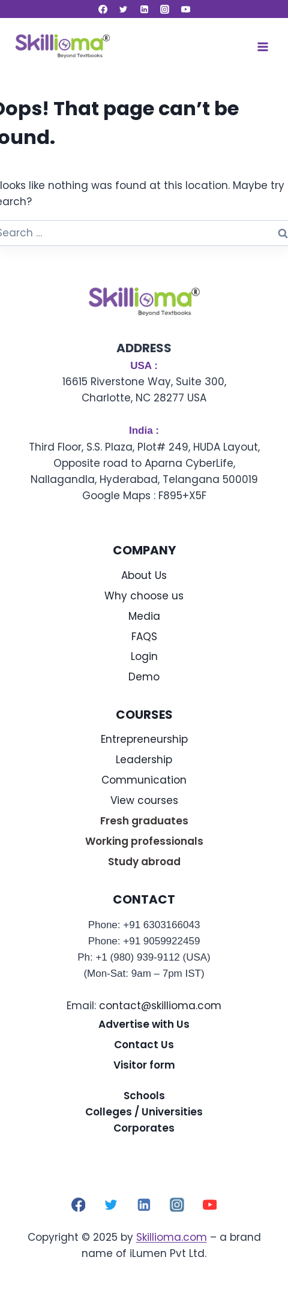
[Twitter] (124, 9)
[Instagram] (165, 9)
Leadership (144, 759)
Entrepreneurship (144, 739)
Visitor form (144, 1065)
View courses (144, 800)
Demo (144, 677)
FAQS (144, 636)
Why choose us (144, 596)
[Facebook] (103, 9)
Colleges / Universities (144, 1112)
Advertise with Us (144, 1024)
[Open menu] (262, 46)
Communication (144, 780)
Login (144, 656)
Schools (144, 1095)
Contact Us (144, 1044)
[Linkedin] (144, 9)
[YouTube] (185, 9)
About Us (144, 575)
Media (144, 616)
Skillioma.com (171, 1237)
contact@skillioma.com (160, 1005)
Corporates (144, 1128)
